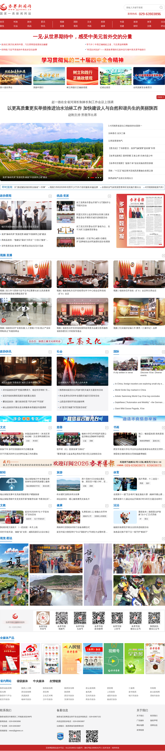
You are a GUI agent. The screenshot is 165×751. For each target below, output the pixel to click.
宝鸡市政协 (90, 695)
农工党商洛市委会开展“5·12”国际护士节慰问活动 (93, 204)
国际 (76, 22)
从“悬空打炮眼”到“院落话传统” (73, 407)
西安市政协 (69, 695)
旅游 (136, 22)
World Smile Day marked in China (130, 390)
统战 (29, 26)
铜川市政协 (133, 695)
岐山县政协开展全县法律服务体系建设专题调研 (24, 407)
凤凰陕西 (25, 695)
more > (161, 97)
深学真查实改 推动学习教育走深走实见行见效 (22, 246)
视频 (62, 22)
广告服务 (140, 720)
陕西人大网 (26, 688)
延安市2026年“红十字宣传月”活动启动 (37, 513)
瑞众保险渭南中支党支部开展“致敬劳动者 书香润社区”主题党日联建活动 (33, 499)
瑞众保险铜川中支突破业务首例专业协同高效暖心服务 (37, 480)
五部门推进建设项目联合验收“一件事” (30, 187)
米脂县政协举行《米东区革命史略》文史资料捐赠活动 (37, 435)
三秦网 (131, 688)
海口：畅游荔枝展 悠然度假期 (151, 435)
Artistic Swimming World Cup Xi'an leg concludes (137, 396)
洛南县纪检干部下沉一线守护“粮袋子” (130, 532)
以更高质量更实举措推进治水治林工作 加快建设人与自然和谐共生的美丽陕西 (82, 108)
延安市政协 (5, 699)
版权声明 (154, 720)
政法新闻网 (155, 692)
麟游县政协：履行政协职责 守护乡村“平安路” (23, 401)
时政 (16, 22)
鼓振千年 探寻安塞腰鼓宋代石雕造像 (17, 449)
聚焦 (2, 26)
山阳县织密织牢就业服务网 (72, 401)
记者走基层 (105, 87)
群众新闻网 (90, 688)
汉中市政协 (48, 699)
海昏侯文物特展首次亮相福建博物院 (129, 454)
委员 (43, 22)
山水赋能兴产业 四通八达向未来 (73, 382)
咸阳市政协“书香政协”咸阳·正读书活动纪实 (21, 382)
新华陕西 (132, 692)
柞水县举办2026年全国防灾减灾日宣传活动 (79, 396)
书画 (89, 26)
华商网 (153, 688)
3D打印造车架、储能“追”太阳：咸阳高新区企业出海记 (24, 532)
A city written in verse (123, 372)
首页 (2, 22)
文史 (89, 22)
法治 (163, 22)
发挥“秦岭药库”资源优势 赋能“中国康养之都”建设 (25, 177)
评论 (163, 26)
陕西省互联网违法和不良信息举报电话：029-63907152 (79, 717)
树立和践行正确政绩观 (77, 87)
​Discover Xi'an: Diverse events (151, 373)
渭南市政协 (155, 695)
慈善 (103, 22)
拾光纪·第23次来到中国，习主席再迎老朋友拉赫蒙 (24, 44)
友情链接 (140, 730)
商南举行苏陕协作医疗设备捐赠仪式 (73, 527)
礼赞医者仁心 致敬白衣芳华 (94, 512)
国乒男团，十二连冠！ (148, 479)
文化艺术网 (48, 695)
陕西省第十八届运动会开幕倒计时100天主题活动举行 (137, 499)
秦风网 (89, 692)
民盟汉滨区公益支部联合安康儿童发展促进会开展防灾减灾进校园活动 (92, 216)
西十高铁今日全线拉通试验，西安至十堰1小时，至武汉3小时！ (95, 480)
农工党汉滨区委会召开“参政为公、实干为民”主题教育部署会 (93, 228)
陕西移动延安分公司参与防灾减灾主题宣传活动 (81, 390)
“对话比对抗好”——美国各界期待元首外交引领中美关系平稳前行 (116, 50)
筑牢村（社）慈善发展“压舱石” (71, 449)
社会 (16, 26)
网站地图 (140, 725)
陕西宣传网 (69, 688)
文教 (149, 26)
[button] (162, 76)
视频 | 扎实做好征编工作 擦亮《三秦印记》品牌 (135, 328)
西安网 (46, 692)
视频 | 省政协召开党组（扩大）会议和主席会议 (134, 290)
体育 (149, 22)
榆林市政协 (26, 699)
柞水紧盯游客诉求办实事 (68, 494)
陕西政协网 (48, 688)
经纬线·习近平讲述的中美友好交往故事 (19, 50)
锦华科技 (115, 748)
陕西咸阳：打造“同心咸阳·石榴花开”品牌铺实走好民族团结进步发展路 (93, 240)
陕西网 (67, 692)
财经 (136, 26)
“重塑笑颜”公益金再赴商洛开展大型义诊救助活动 (79, 454)
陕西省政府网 (6, 688)
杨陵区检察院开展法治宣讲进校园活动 (130, 527)
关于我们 (140, 716)
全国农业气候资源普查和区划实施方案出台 (123, 187)
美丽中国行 (38, 87)
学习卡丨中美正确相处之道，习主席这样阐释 (107, 44)
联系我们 (154, 716)
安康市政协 (69, 699)
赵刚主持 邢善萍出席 (82, 115)
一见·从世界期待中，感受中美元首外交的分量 (82, 36)
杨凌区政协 (112, 699)
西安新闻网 (26, 692)
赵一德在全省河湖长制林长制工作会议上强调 (82, 102)
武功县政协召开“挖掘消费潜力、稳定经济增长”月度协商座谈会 (26, 390)
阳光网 (3, 692)
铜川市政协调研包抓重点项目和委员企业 (20, 227)
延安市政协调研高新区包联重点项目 (19, 396)
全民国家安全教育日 (142, 87)
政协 (29, 22)
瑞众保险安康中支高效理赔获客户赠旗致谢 (19, 494)
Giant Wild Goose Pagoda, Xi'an (130, 408)
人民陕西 (111, 692)
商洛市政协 (90, 699)
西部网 (110, 688)
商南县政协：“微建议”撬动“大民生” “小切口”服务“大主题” (25, 240)
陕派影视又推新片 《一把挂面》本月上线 (19, 527)
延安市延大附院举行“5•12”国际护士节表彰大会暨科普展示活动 (85, 532)
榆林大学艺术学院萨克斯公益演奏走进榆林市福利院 (94, 435)
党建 (122, 26)
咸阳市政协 (112, 695)
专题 (122, 22)
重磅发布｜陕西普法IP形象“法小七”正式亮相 (149, 513)
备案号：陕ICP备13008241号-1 (89, 748)
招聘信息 (154, 725)
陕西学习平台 (6, 695)
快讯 (43, 26)
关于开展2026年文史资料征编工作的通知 (19, 454)
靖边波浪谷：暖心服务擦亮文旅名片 (73, 499)
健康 (103, 26)
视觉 (76, 26)
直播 (62, 26)
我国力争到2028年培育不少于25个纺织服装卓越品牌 (75, 187)
